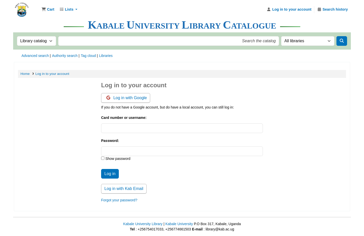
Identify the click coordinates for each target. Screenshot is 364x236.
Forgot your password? (119, 200)
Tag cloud (88, 56)
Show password (117, 159)
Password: (110, 141)
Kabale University (179, 224)
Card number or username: (124, 118)
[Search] (341, 41)
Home (25, 74)
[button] (47, 9)
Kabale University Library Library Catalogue (26, 7)
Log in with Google (126, 98)
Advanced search (35, 56)
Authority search (65, 56)
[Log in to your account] (289, 9)
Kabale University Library (143, 224)
